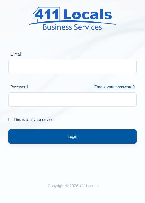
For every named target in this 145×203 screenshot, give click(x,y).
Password (19, 87)
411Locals (89, 186)
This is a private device (30, 119)
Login (72, 136)
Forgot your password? (114, 87)
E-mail (16, 54)
